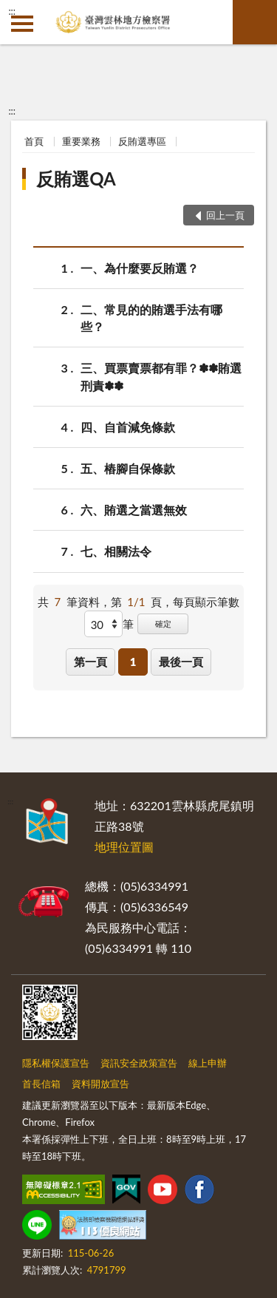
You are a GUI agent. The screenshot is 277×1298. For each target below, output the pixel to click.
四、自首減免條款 (128, 426)
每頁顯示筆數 (206, 601)
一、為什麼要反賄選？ (140, 267)
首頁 (34, 141)
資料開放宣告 (100, 1084)
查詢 (255, 22)
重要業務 (81, 141)
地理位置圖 (124, 847)
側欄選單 (22, 24)
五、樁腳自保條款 (128, 468)
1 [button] (133, 661)
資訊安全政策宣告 (138, 1063)
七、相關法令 (116, 551)
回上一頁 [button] (225, 215)
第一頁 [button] (90, 661)
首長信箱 (41, 1084)
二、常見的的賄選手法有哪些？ (151, 317)
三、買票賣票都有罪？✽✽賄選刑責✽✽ (161, 375)
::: (12, 11)
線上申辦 (207, 1063)
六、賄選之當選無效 (134, 509)
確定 (163, 623)
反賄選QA (76, 178)
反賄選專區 (142, 141)
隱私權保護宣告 (55, 1063)
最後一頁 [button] (181, 661)
